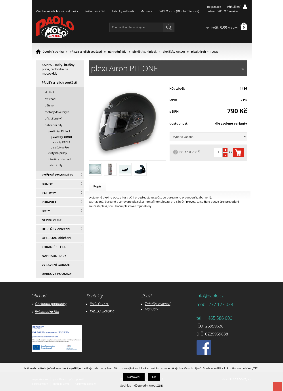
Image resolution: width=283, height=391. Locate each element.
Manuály (146, 11)
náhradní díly (117, 52)
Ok (154, 377)
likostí (165, 303)
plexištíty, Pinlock (144, 52)
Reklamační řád (94, 11)
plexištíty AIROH (174, 52)
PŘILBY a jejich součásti (86, 52)
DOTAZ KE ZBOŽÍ (190, 152)
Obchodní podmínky (51, 303)
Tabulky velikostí (123, 11)
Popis (97, 186)
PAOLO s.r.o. (99, 303)
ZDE (160, 385)
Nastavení (133, 377)
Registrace (214, 7)
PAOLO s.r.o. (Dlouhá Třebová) (179, 11)
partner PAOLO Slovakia (222, 11)
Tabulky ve (153, 303)
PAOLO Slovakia (102, 311)
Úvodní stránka (53, 52)
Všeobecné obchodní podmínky (57, 11)
